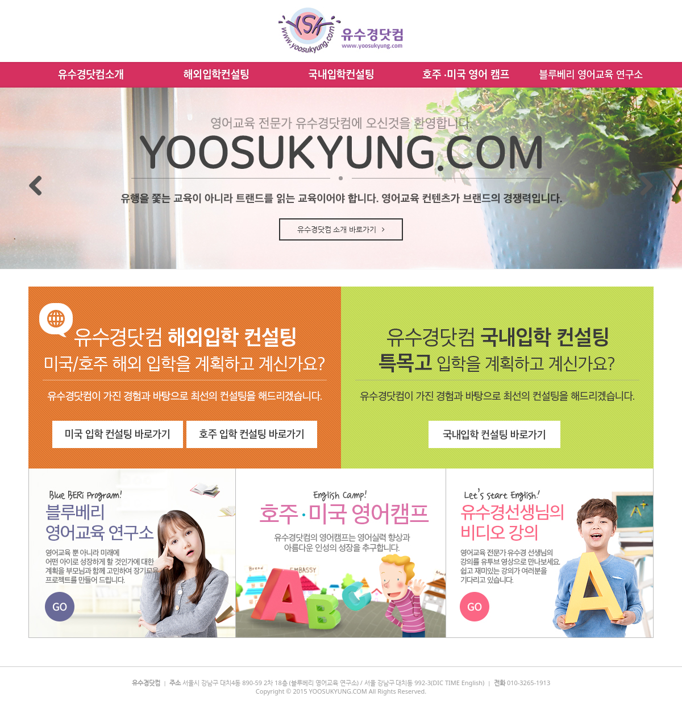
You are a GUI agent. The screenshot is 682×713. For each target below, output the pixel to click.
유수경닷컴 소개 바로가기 (341, 229)
